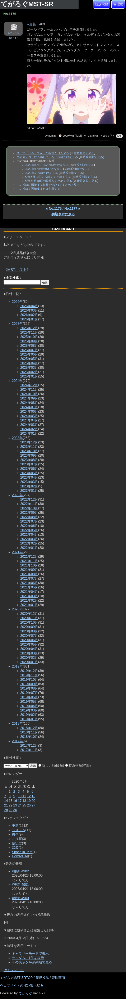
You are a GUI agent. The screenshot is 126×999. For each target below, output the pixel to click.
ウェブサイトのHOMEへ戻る (21, 985)
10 (20, 796)
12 (29, 796)
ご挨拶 (17, 839)
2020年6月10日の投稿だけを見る (47, 165)
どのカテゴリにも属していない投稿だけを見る (47, 157)
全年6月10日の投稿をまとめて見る (48, 176)
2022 (17, 495)
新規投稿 (101, 4)
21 (6, 805)
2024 (17, 381)
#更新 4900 (20, 898)
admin (52, 135)
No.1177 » (72, 208)
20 (33, 801)
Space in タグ (22, 852)
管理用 (118, 4)
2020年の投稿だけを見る (41, 173)
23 (15, 805)
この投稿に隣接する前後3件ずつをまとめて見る (48, 184)
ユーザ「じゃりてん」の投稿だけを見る (43, 153)
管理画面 (58, 978)
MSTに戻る (17, 270)
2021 (17, 552)
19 (29, 801)
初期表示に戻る (63, 214)
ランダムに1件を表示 (28, 958)
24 (20, 805)
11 (24, 796)
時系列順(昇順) (78, 765)
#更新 (31, 24)
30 (15, 810)
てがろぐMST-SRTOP (16, 978)
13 (33, 796)
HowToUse (20, 856)
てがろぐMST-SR (28, 4)
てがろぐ (25, 993)
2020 (17, 609)
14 (6, 801)
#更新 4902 (20, 871)
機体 (15, 834)
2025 (17, 323)
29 (11, 810)
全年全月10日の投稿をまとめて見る (48, 180)
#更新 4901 (20, 884)
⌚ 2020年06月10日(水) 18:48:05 (78, 135)
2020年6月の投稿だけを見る (43, 169)
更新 (15, 825)
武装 (15, 847)
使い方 (17, 843)
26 (29, 805)
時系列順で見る (84, 153)
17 (20, 801)
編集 (119, 136)
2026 (17, 301)
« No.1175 (54, 208)
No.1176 (14, 38)
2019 (17, 666)
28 (6, 810)
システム (18, 830)
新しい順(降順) (51, 765)
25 (24, 805)
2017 (17, 741)
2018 (17, 723)
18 (24, 801)
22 (11, 805)
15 (11, 801)
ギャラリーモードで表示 (30, 953)
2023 (17, 438)
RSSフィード (14, 970)
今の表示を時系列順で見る (32, 962)
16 (15, 801)
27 (33, 805)
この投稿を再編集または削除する (38, 188)
